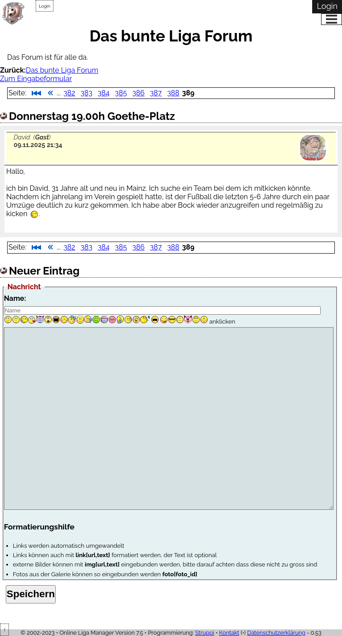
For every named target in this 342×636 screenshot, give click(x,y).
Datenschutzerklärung (276, 632)
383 (87, 93)
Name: (15, 298)
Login (44, 6)
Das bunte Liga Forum (62, 70)
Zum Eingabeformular (36, 78)
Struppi (204, 632)
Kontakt (229, 632)
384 (104, 93)
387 (156, 93)
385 (121, 93)
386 (138, 93)
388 (173, 93)
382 (69, 93)
